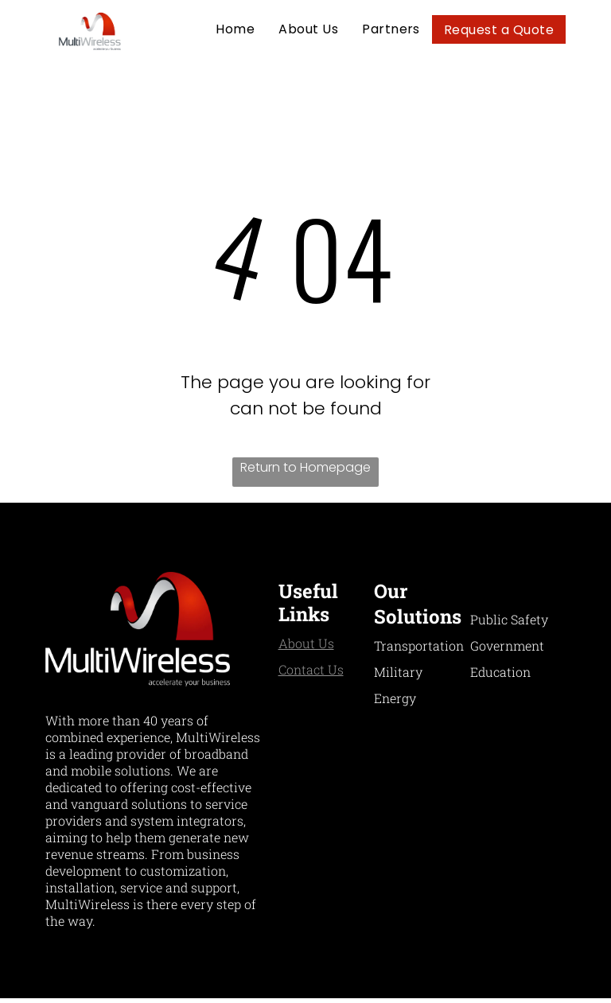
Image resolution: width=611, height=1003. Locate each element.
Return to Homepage (305, 467)
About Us (306, 643)
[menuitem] (235, 29)
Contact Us (311, 669)
